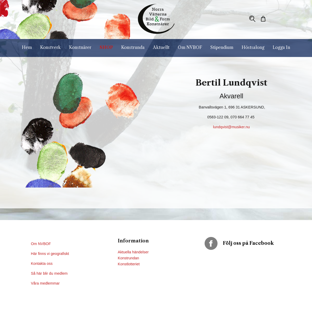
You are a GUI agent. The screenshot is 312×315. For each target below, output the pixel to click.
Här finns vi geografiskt (50, 254)
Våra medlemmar (45, 283)
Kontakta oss (42, 263)
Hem (27, 47)
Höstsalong (253, 47)
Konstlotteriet (129, 264)
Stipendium (221, 47)
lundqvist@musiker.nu (231, 127)
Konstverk (50, 47)
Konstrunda (133, 47)
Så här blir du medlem (50, 273)
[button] (252, 19)
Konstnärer (80, 47)
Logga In (281, 47)
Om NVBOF (190, 47)
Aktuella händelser (133, 252)
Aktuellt (161, 47)
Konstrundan (128, 258)
